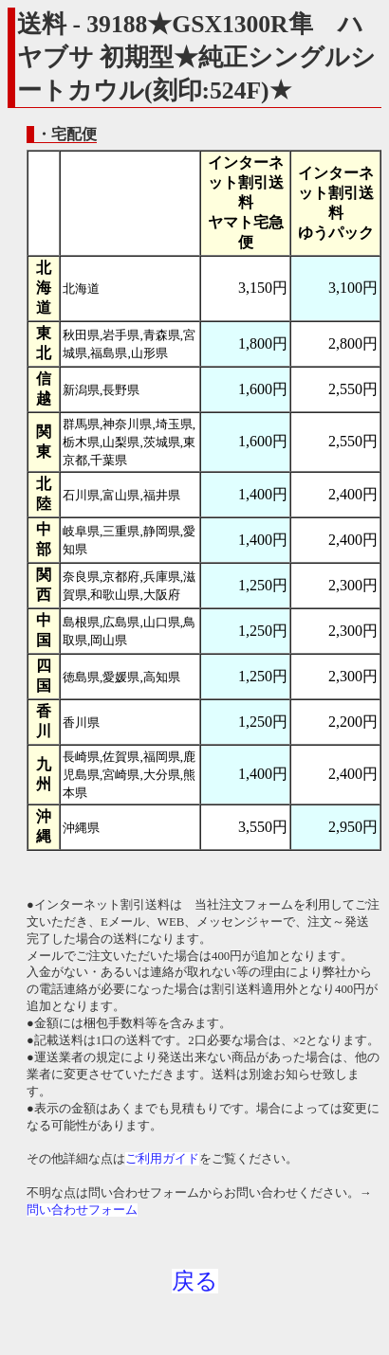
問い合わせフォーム (82, 1210)
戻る (195, 1281)
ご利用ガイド (162, 1158)
